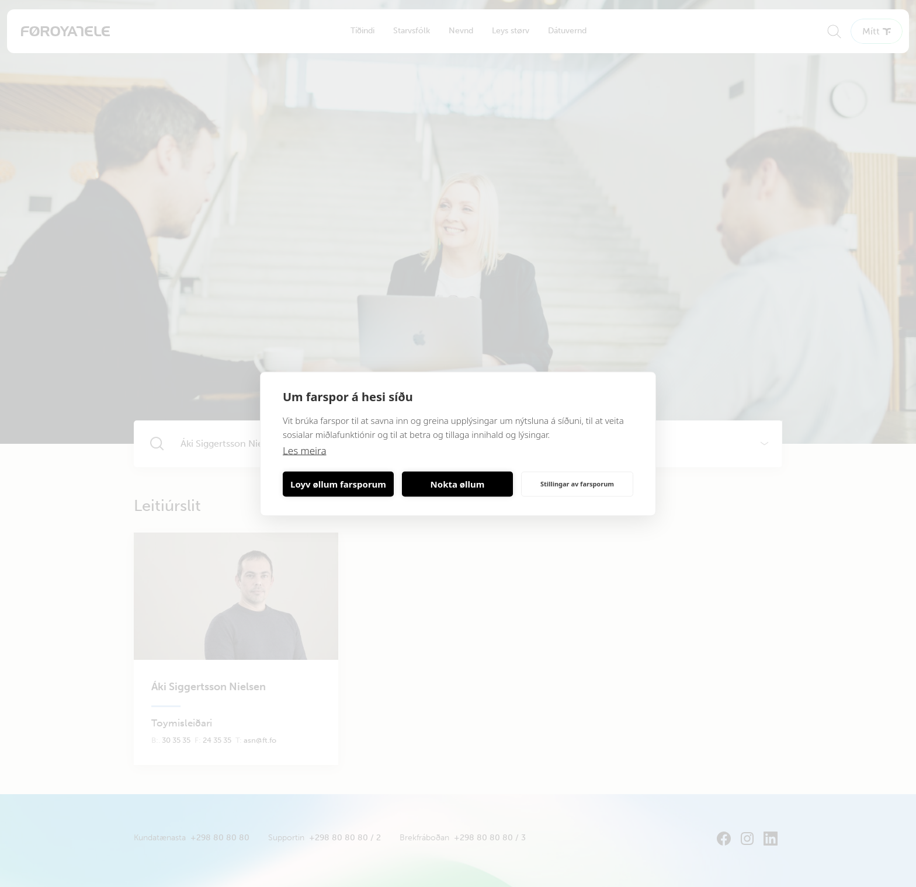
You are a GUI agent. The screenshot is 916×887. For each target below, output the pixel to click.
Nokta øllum (458, 484)
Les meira (305, 450)
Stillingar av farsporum (577, 483)
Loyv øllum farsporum (338, 484)
